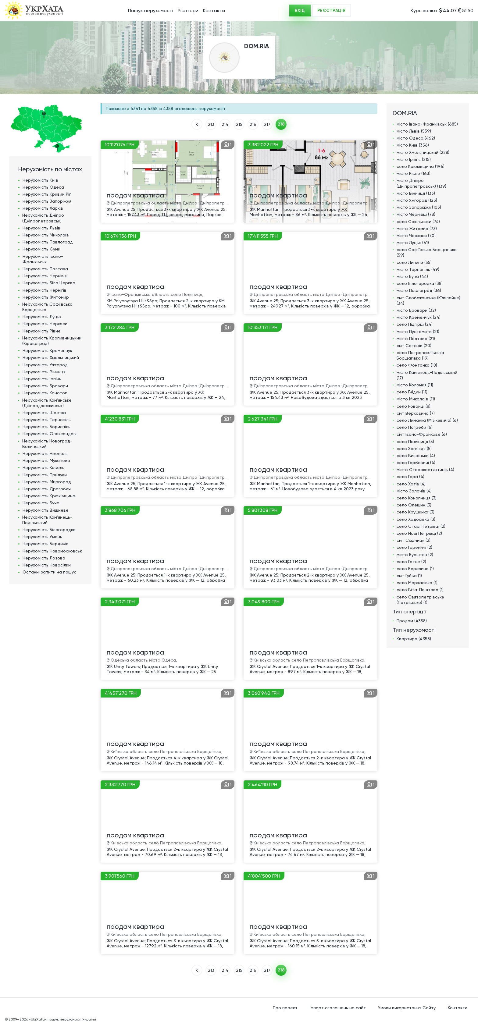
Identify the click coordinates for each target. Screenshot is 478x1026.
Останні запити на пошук (49, 572)
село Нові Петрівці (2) (419, 533)
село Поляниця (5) (415, 441)
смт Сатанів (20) (414, 345)
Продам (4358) (412, 620)
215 (239, 124)
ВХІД (300, 10)
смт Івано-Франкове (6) (422, 434)
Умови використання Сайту (407, 1007)
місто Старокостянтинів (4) (425, 469)
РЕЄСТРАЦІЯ (331, 10)
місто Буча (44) (412, 276)
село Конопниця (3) (417, 497)
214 (225, 124)
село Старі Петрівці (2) (421, 526)
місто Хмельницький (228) (423, 152)
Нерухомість (40, 180)
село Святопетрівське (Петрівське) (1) (420, 600)
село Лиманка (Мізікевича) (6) (427, 420)
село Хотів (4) (411, 483)
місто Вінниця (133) (416, 193)
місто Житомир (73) (417, 228)
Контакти (214, 10)
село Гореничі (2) (414, 547)
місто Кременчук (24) (419, 317)
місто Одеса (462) (416, 138)
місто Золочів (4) (414, 490)
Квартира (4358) (414, 638)
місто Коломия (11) (415, 384)
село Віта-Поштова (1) (420, 589)
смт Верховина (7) (416, 413)
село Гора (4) (410, 476)
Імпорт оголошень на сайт (338, 1007)
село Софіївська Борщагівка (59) (427, 252)
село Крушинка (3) (415, 511)
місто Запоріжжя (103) (419, 207)
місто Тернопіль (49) (418, 269)
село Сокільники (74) (418, 221)
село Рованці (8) (413, 406)
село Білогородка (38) (420, 283)
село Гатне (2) (411, 561)
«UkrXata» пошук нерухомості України (62, 1019)
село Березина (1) (415, 568)
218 (281, 124)
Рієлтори (188, 10)
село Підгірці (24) (415, 324)
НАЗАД (196, 124)
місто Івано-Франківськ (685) (427, 124)
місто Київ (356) (413, 145)
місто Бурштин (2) (415, 554)
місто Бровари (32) (416, 310)
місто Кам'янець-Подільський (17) (427, 375)
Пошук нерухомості (150, 10)
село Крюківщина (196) (420, 166)
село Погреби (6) (415, 427)
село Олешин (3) (414, 504)
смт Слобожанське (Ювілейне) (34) (428, 300)
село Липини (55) (414, 262)
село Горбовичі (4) (416, 462)
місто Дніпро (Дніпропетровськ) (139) (421, 183)
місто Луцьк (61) (413, 242)
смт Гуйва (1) (409, 575)
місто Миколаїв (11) (416, 398)
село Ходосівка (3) (416, 519)
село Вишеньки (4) (416, 455)
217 (267, 124)
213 (211, 124)
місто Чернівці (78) (416, 214)
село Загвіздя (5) (414, 448)
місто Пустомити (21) (418, 331)
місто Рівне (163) (413, 173)
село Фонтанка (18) (417, 365)
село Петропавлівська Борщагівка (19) (420, 355)
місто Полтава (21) (416, 338)
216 (253, 124)
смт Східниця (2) (413, 540)
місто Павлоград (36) (419, 290)
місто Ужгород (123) (417, 200)
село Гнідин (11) (412, 391)
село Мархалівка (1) (417, 582)
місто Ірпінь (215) (414, 159)
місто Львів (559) (414, 131)
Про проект (285, 1007)
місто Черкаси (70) (416, 235)
